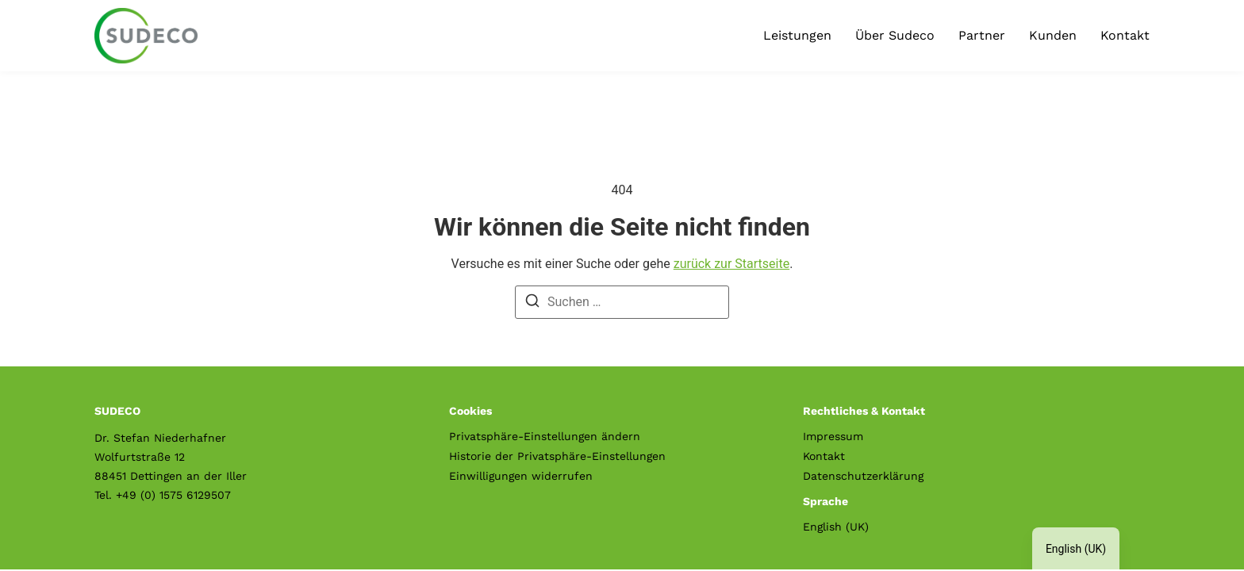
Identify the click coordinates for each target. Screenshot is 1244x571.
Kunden (1053, 35)
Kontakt (1125, 35)
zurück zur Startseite (731, 263)
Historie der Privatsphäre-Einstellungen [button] (557, 456)
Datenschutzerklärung (863, 475)
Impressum (833, 436)
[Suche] (532, 303)
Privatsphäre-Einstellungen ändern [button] (544, 436)
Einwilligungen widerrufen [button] (521, 475)
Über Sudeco (895, 35)
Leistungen (797, 35)
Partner (981, 35)
